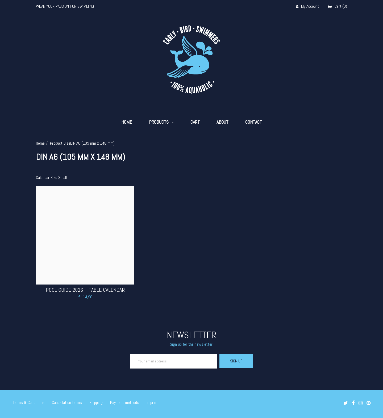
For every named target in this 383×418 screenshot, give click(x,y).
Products (159, 122)
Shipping (96, 402)
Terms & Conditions (28, 402)
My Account (307, 6)
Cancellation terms (67, 402)
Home (126, 122)
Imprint (152, 402)
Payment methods (124, 402)
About (222, 122)
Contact (253, 122)
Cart (195, 122)
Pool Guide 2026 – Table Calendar (85, 289)
